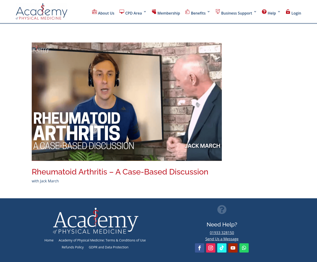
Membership (166, 12)
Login (293, 12)
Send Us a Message (222, 238)
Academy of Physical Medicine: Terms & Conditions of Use (102, 240)
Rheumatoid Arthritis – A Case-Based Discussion (120, 171)
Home (49, 240)
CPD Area (130, 12)
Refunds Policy (73, 247)
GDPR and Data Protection (109, 247)
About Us (103, 12)
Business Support (233, 12)
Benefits (195, 12)
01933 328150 (222, 232)
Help (269, 12)
